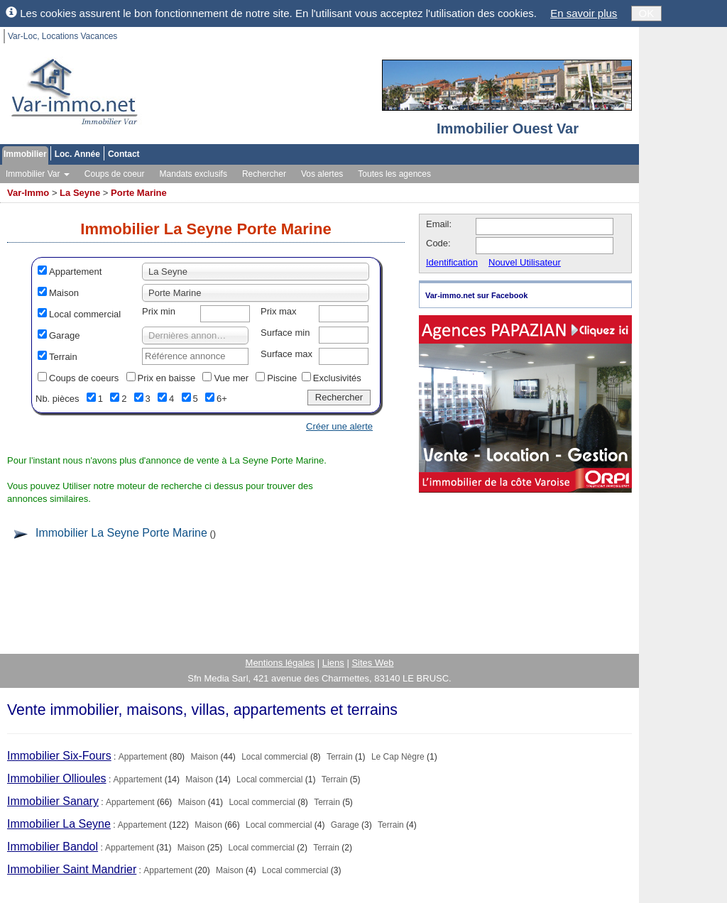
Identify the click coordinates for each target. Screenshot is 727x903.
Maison (64, 293)
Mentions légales (280, 662)
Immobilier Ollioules (56, 778)
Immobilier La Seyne (59, 824)
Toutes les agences (394, 174)
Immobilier (25, 154)
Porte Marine (139, 192)
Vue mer (231, 378)
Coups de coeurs (84, 378)
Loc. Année (77, 154)
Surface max (286, 354)
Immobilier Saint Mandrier (71, 869)
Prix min (158, 311)
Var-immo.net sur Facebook (476, 295)
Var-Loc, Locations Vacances (62, 36)
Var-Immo (28, 192)
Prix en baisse (167, 378)
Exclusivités (337, 378)
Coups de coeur (114, 174)
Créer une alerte (339, 426)
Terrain (63, 356)
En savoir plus (583, 13)
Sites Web (372, 662)
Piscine (282, 378)
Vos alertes (322, 174)
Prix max (279, 311)
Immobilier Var (38, 174)
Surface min (285, 332)
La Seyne (80, 192)
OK (647, 13)
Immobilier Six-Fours (59, 756)
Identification (452, 262)
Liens (333, 662)
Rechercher (264, 174)
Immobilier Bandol (52, 847)
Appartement (75, 271)
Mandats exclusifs (193, 174)
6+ (222, 398)
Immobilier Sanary (53, 801)
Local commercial (85, 314)
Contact (124, 154)
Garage (64, 335)
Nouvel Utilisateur (524, 262)
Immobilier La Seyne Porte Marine (121, 533)
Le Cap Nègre (398, 757)
